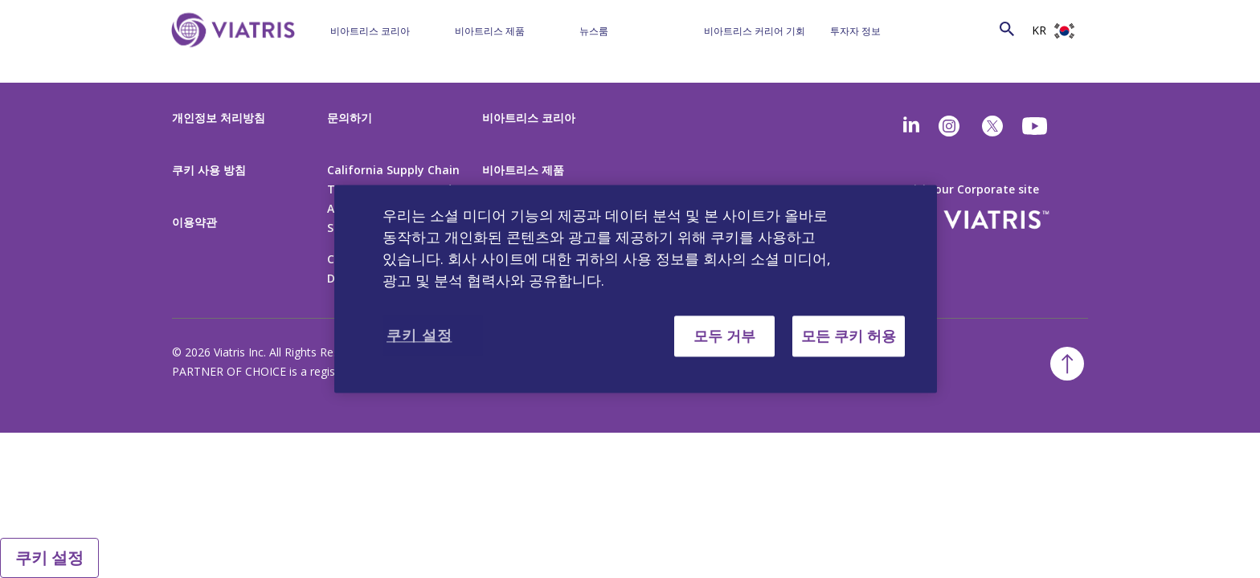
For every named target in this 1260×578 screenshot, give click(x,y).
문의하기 (349, 117)
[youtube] (1035, 126)
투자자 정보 (855, 31)
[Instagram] (949, 126)
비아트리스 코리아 (370, 31)
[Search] (977, 28)
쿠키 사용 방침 (209, 169)
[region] (635, 289)
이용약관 (194, 222)
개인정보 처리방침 (218, 117)
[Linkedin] (911, 126)
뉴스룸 (593, 31)
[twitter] (992, 126)
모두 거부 (724, 335)
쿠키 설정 (49, 557)
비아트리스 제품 (490, 31)
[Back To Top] (1067, 364)
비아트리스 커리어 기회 (754, 31)
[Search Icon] (1006, 28)
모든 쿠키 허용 (848, 335)
